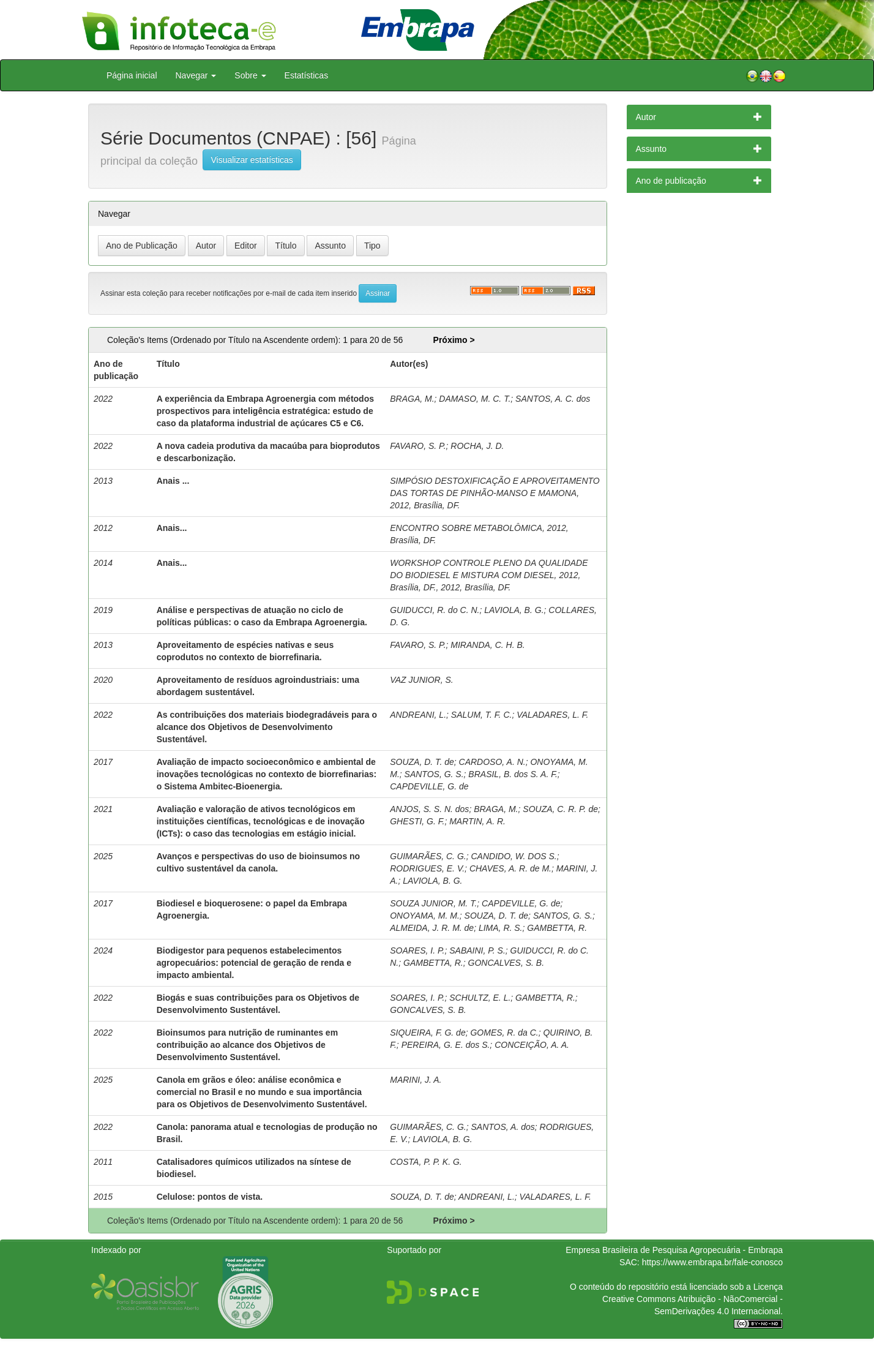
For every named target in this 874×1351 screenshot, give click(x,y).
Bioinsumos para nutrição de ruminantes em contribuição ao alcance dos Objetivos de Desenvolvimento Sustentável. (247, 1045)
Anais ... (173, 481)
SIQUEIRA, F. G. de (427, 1032)
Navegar (196, 75)
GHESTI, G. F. (417, 821)
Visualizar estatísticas (252, 160)
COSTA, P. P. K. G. (426, 1162)
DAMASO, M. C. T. (474, 399)
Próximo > (454, 340)
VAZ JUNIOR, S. (421, 680)
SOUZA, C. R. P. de (560, 809)
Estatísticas (307, 75)
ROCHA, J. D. (477, 446)
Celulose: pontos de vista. (210, 1197)
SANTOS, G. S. (434, 774)
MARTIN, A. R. (477, 821)
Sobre (250, 75)
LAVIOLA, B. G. (513, 610)
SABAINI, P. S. (477, 950)
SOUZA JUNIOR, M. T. (433, 903)
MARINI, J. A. (415, 1080)
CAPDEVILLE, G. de (429, 786)
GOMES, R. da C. (504, 1032)
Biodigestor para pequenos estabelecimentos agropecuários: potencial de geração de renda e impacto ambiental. (254, 963)
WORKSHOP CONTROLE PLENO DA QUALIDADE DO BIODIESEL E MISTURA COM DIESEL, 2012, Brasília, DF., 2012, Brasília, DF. (489, 575)
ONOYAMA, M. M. (425, 915)
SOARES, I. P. (417, 950)
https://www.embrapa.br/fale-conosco (712, 1262)
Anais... (172, 528)
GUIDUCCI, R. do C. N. (434, 610)
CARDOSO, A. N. (492, 762)
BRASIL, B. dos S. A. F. (513, 774)
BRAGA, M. (412, 399)
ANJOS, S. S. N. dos (429, 809)
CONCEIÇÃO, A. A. (532, 1045)
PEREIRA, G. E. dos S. (446, 1045)
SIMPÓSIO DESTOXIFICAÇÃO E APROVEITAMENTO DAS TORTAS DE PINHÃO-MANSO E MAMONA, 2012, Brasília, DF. (495, 493)
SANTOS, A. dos (502, 1127)
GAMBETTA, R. (557, 928)
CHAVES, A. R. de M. (510, 868)
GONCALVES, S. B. (506, 963)
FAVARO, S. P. (418, 446)
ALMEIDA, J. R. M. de (432, 928)
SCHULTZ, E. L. (479, 998)
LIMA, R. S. (501, 928)
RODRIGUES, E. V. (427, 868)
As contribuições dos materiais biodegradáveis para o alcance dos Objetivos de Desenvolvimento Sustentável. (267, 727)
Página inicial (131, 75)
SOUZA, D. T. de (422, 762)
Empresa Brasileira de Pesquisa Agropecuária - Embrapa (674, 1250)
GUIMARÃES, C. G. (428, 856)
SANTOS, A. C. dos (552, 399)
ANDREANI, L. (418, 715)
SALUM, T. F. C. (481, 715)
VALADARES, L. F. (552, 715)
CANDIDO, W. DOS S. (513, 856)
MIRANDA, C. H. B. (487, 645)
